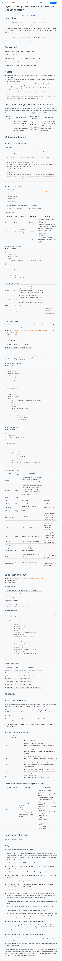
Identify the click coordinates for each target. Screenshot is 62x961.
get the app (31, 41)
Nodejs (27, 157)
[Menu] (2, 958)
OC (43, 157)
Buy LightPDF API (29, 15)
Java (17, 157)
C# (38, 157)
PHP (12, 157)
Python (33, 157)
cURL (7, 157)
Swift (47, 157)
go (21, 157)
